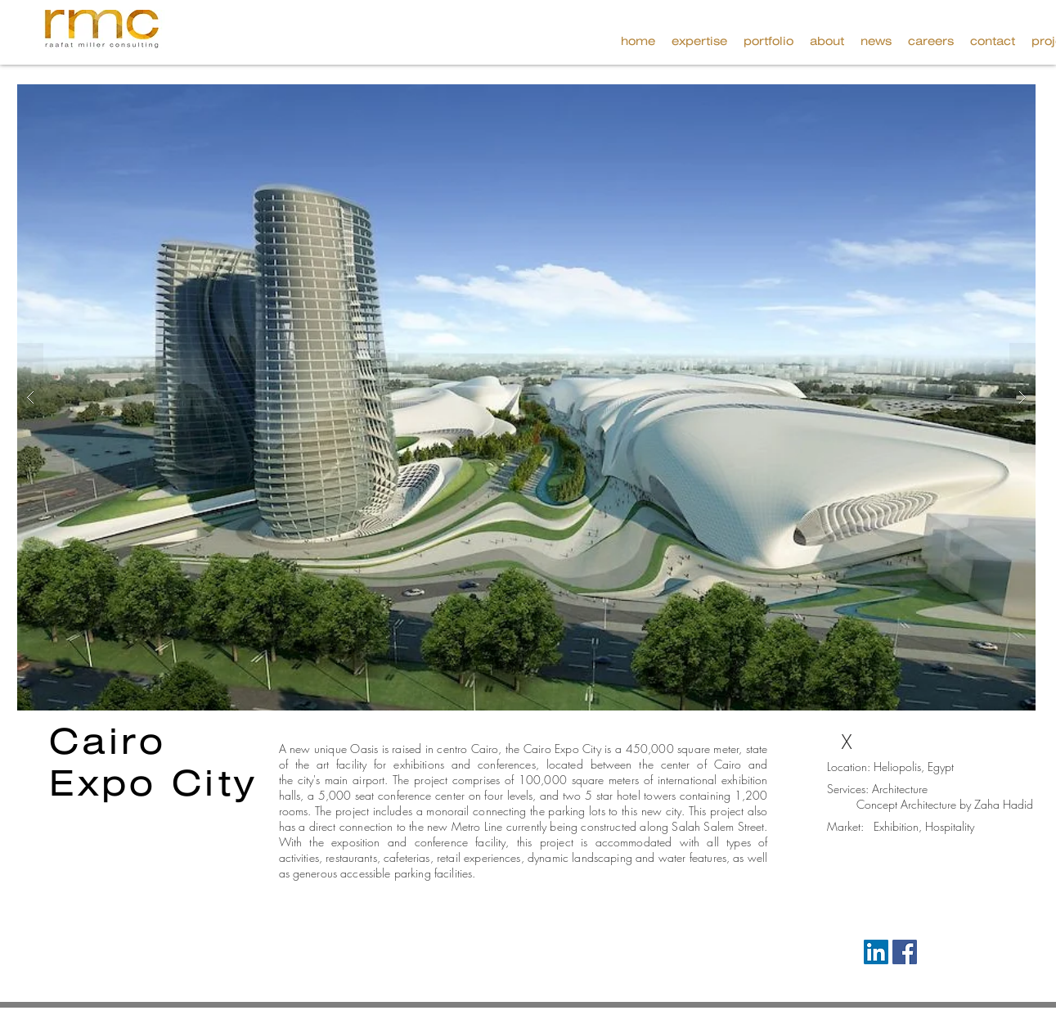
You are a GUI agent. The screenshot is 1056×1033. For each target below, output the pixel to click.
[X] (846, 742)
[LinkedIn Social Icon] (876, 952)
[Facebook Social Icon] (904, 952)
